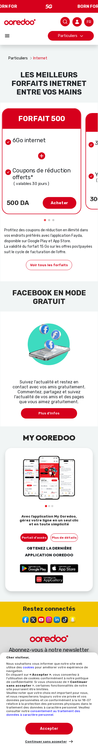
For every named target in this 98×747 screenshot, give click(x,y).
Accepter (49, 728)
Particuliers (71, 36)
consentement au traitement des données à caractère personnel (43, 713)
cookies (29, 667)
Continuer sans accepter (46, 741)
